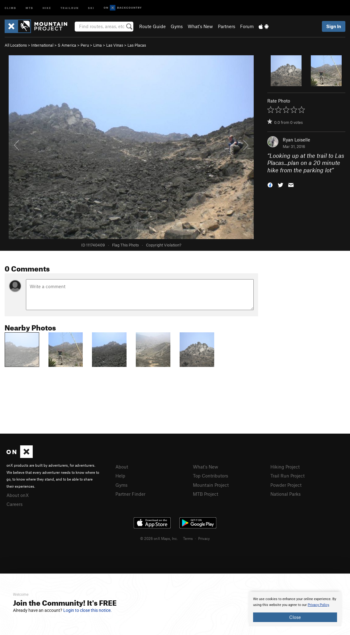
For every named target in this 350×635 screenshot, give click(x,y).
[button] (270, 184)
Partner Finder (130, 494)
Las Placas (136, 45)
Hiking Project (285, 466)
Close (295, 617)
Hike (47, 8)
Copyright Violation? (163, 244)
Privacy (204, 538)
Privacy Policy (318, 605)
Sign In (333, 26)
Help (120, 475)
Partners (226, 26)
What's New (200, 26)
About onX (17, 495)
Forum (247, 26)
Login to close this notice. (87, 610)
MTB (29, 8)
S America (67, 45)
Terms (188, 538)
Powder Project (286, 485)
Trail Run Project (287, 475)
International (42, 45)
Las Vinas (114, 45)
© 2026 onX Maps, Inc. (159, 538)
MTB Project (205, 494)
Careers (14, 504)
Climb (10, 8)
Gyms (177, 26)
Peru (85, 45)
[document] (295, 609)
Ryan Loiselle (296, 139)
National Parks (285, 494)
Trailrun (69, 8)
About (121, 466)
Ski (91, 8)
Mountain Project (211, 485)
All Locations (16, 45)
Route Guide (152, 26)
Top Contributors (210, 475)
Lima (97, 45)
